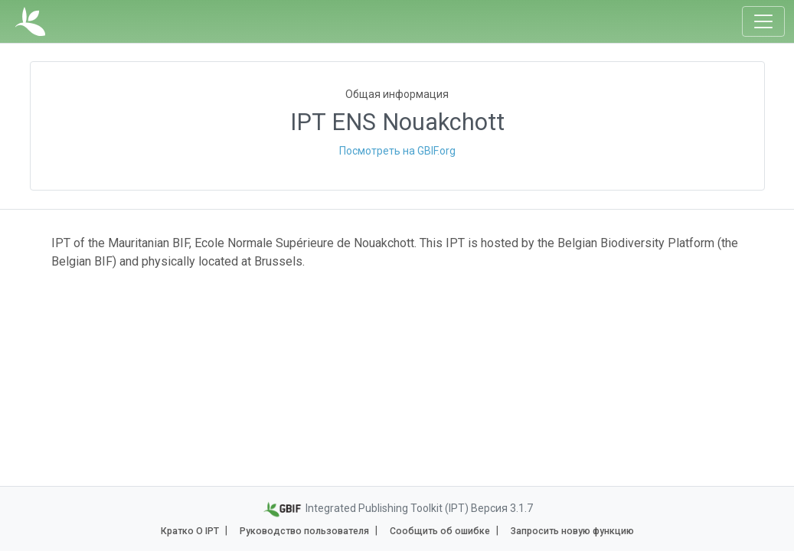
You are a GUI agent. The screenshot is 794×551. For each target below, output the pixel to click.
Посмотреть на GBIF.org (397, 151)
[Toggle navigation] (763, 21)
